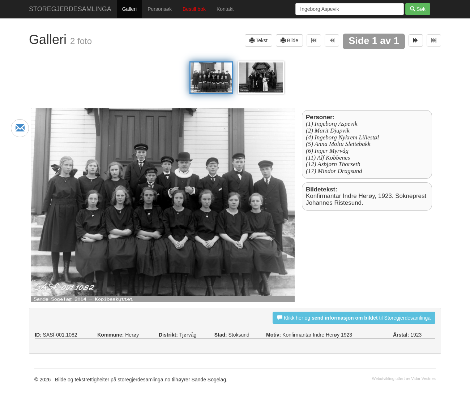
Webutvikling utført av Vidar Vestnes (404, 378)
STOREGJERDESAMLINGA (70, 9)
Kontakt (225, 9)
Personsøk (160, 9)
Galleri (129, 9)
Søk (418, 9)
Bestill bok (194, 9)
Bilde (289, 40)
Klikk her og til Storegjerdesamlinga (354, 318)
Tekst (258, 40)
